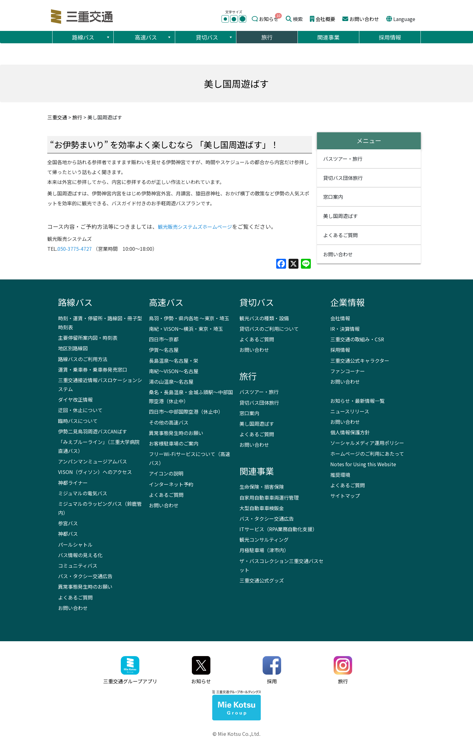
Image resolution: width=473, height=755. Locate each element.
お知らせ (269, 19)
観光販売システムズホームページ (195, 226)
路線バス (91, 37)
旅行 (266, 37)
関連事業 (328, 37)
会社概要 (325, 19)
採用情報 (390, 37)
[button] (108, 37)
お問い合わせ (364, 19)
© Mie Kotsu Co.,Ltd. (236, 733)
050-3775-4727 (74, 248)
